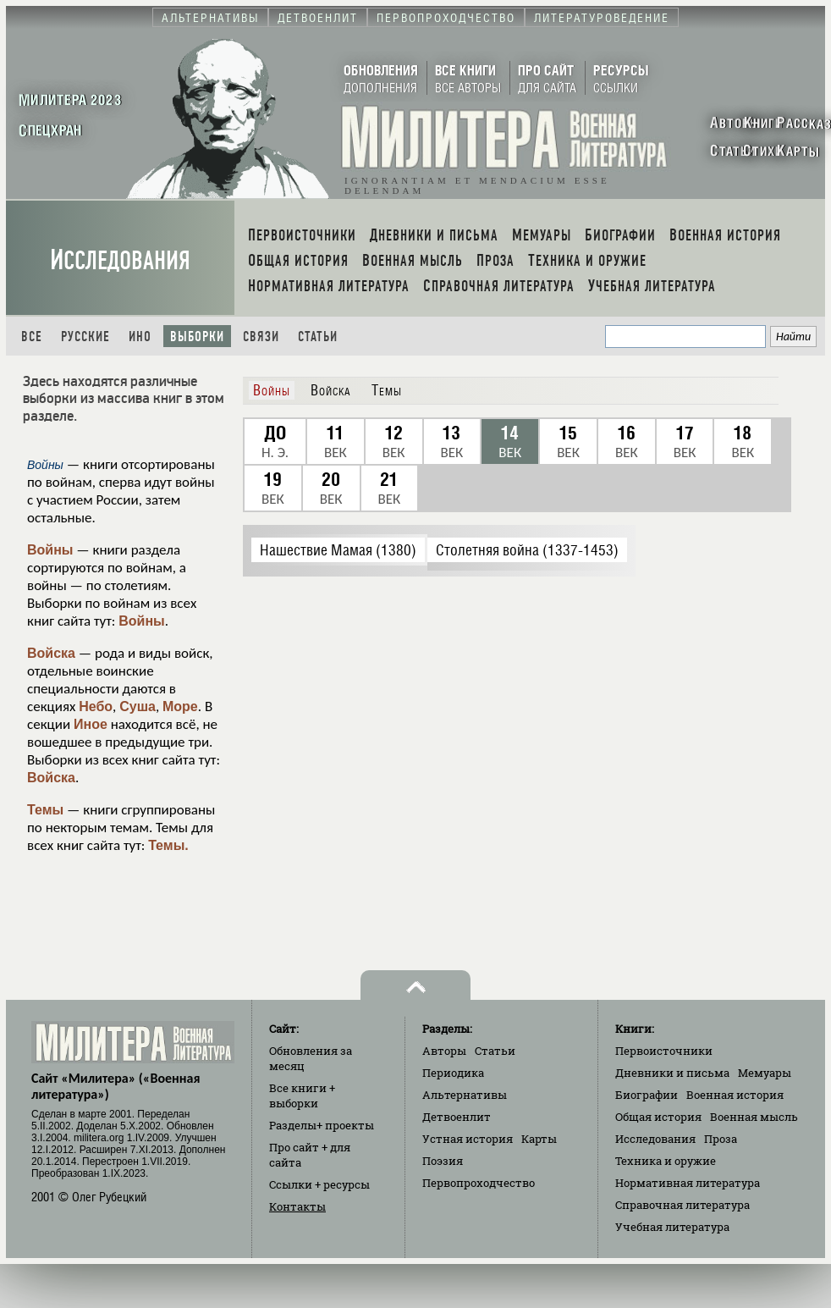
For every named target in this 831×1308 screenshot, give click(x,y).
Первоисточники (664, 1050)
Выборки (197, 336)
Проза (720, 1138)
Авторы (444, 1050)
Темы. (168, 845)
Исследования (120, 260)
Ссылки (319, 1184)
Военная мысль (754, 1116)
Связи (261, 336)
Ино (140, 336)
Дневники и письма (672, 1072)
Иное (90, 724)
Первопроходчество (478, 1182)
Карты (539, 1138)
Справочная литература (682, 1204)
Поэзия (442, 1160)
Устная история (467, 1138)
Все (31, 336)
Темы (45, 810)
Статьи (318, 336)
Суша (137, 706)
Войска (51, 653)
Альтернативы (464, 1094)
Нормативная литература (687, 1182)
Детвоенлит (456, 1116)
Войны (50, 550)
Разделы (321, 1125)
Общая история (658, 1116)
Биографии (646, 1094)
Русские (85, 336)
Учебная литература (672, 1226)
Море (180, 706)
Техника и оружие (665, 1160)
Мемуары (764, 1072)
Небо (96, 706)
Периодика (453, 1072)
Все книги (302, 1095)
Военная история (735, 1094)
